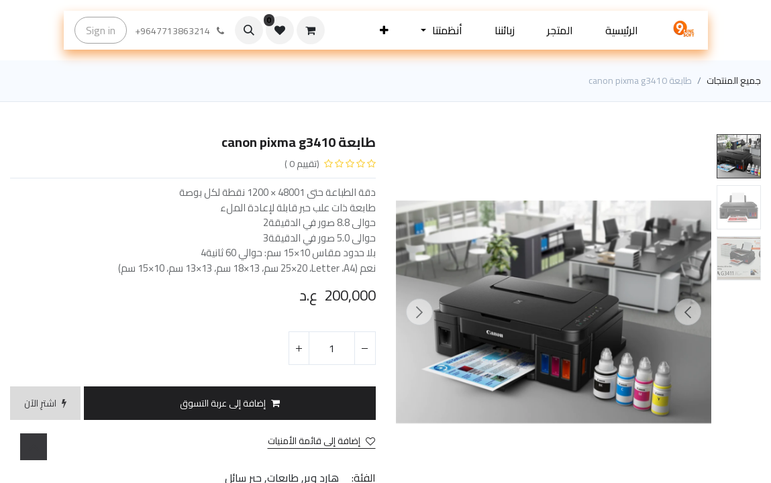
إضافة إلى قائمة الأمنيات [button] (321, 441)
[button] (384, 30)
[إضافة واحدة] (299, 348)
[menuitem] (621, 30)
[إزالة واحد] (365, 348)
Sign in (100, 30)
